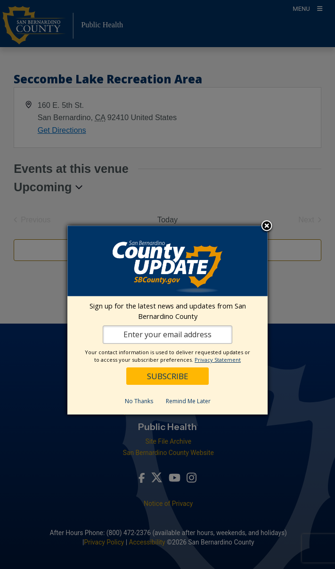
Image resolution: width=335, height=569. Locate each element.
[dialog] (167, 320)
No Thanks (139, 401)
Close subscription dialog (267, 226)
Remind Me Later (188, 401)
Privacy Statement (218, 359)
